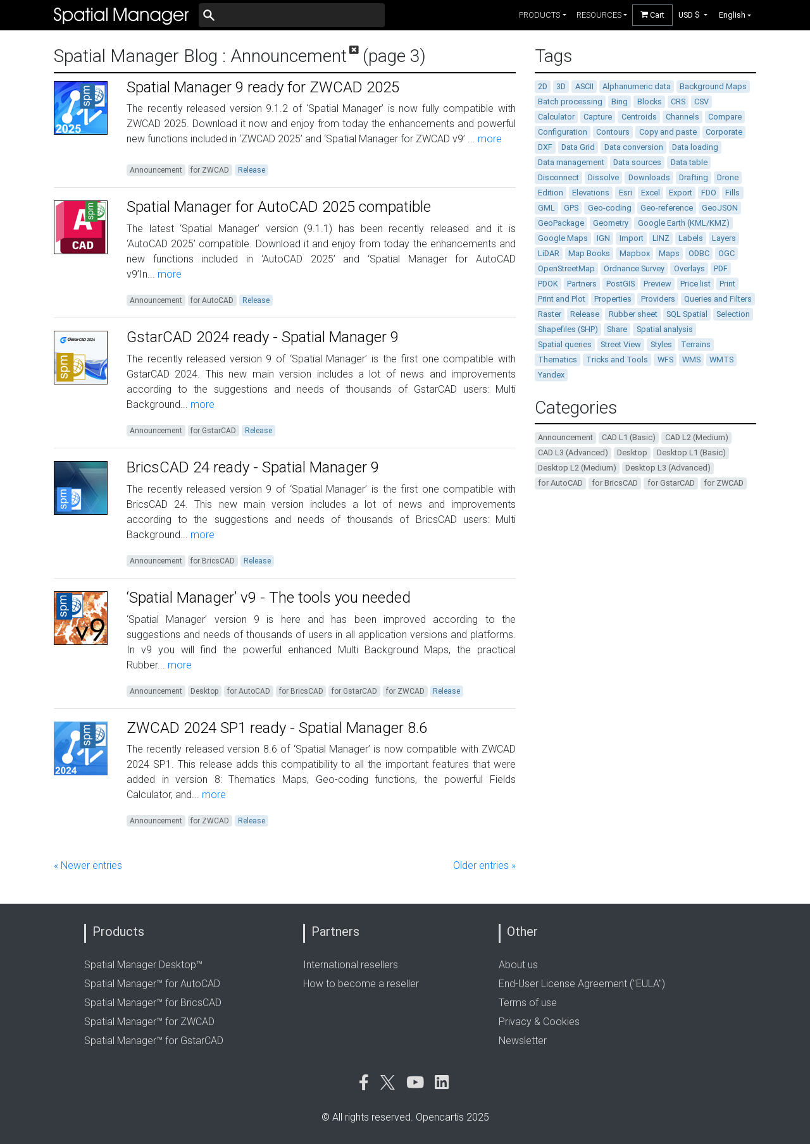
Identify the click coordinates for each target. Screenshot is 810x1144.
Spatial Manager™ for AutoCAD (152, 984)
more (488, 139)
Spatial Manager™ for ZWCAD (149, 1022)
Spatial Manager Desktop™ (143, 965)
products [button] (539, 15)
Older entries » (484, 865)
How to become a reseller (361, 984)
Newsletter (523, 1041)
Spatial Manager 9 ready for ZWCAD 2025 (263, 87)
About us (518, 965)
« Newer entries (88, 865)
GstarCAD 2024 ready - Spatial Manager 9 (263, 337)
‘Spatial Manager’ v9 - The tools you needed (269, 597)
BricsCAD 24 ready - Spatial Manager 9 (253, 467)
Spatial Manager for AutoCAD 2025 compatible (279, 207)
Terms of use (528, 1003)
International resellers (350, 965)
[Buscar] (292, 15)
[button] (693, 15)
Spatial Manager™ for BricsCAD (152, 1003)
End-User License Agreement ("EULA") (582, 984)
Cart (652, 15)
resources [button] (598, 15)
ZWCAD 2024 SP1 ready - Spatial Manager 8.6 (277, 728)
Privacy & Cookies (539, 1022)
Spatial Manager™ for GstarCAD (153, 1041)
